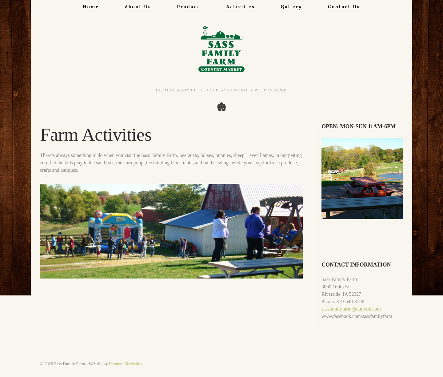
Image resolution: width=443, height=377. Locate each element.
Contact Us (344, 7)
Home (91, 7)
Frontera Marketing (125, 364)
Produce (189, 7)
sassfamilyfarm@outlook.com (351, 308)
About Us (138, 7)
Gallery (291, 7)
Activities (240, 7)
